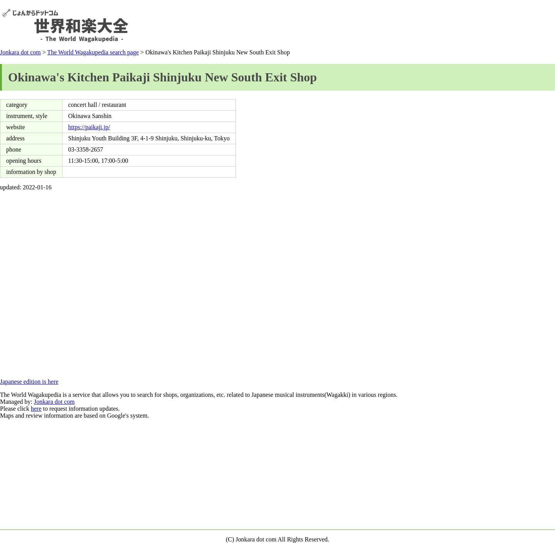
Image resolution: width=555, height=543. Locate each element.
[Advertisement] (412, 25)
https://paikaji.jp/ (89, 127)
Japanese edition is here (29, 381)
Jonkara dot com (20, 52)
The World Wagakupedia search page (93, 52)
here (36, 408)
